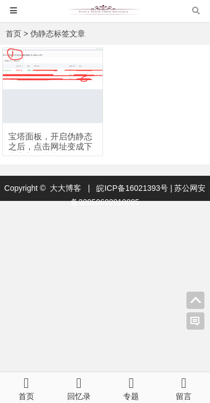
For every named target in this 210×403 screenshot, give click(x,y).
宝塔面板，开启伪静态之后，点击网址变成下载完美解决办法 (50, 146)
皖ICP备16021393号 (133, 188)
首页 (13, 33)
